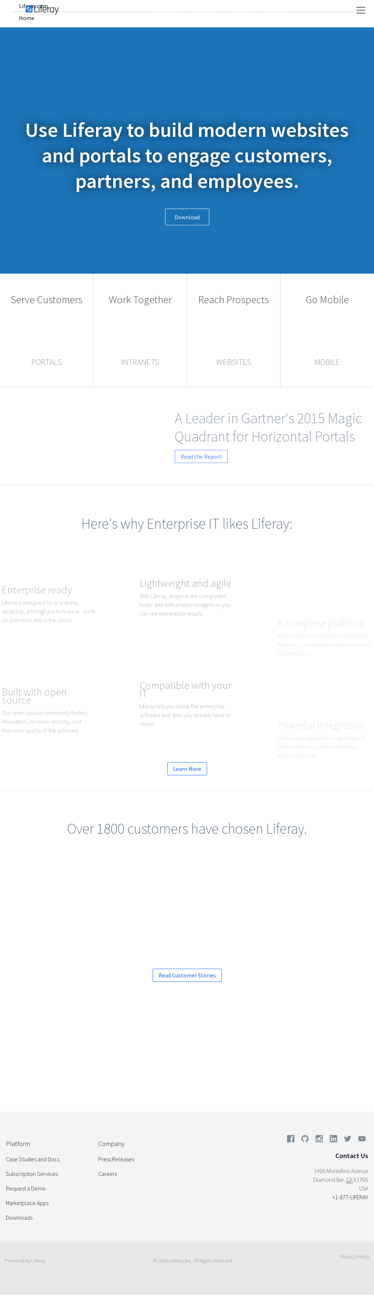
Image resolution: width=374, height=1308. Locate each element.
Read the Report (236, 456)
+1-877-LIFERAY (350, 1197)
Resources (204, 11)
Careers (107, 1173)
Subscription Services (32, 1173)
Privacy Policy (354, 1256)
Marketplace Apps (27, 1203)
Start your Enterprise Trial (237, 1066)
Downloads (19, 1217)
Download (187, 217)
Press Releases (116, 1159)
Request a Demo (147, 1066)
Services (240, 11)
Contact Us (351, 1155)
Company (274, 11)
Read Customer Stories (187, 975)
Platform (167, 11)
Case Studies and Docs (33, 1159)
